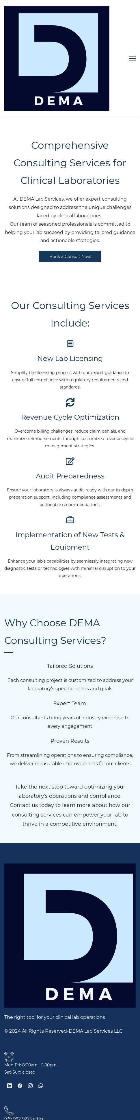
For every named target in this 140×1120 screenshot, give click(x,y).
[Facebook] (20, 1015)
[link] (9, 986)
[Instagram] (30, 1015)
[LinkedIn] (9, 1015)
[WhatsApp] (40, 1015)
